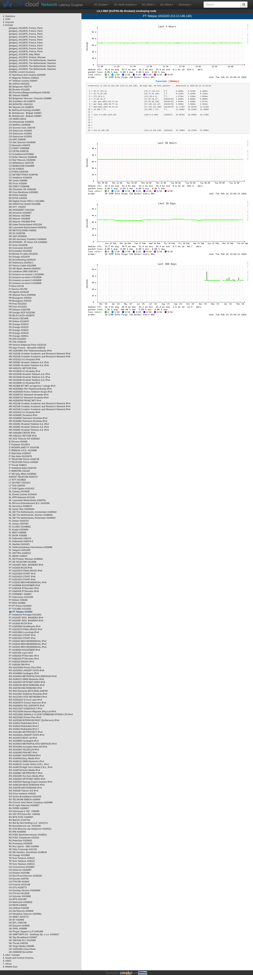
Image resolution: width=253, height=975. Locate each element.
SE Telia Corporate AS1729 (23, 849)
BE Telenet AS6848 (18, 95)
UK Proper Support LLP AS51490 (26, 931)
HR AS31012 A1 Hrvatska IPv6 (24, 359)
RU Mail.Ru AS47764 (19, 820)
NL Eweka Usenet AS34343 (23, 494)
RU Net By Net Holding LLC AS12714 (28, 823)
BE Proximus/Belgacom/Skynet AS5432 (29, 92)
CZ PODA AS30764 (18, 172)
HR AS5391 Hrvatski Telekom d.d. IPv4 (29, 424)
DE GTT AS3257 (17, 207)
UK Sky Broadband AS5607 (23, 937)
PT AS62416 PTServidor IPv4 (24, 656)
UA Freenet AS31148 (19, 884)
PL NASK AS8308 (18, 535)
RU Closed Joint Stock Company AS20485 (31, 802)
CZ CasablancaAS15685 (21, 154)
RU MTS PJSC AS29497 (21, 817)
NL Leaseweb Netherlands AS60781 (27, 500)
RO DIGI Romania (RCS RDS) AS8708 (28, 691)
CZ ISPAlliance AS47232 (21, 163)
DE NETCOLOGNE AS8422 (22, 230)
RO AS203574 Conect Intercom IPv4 (27, 702)
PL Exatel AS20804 (18, 529)
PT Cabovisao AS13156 (21, 597)
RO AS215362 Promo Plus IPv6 (25, 667)
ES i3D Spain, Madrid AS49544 (24, 268)
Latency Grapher (62, 4)
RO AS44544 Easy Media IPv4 (24, 758)
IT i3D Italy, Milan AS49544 (22, 474)
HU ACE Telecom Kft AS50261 (24, 438)
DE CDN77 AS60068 (19, 186)
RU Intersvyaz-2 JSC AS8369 (24, 811)
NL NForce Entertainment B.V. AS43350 (29, 503)
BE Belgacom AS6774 (20, 86)
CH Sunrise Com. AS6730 (22, 128)
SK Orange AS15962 (19, 855)
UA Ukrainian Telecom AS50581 (25, 914)
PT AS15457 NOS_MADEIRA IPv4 (26, 617)
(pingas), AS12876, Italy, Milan (24, 54)
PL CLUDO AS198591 (20, 526)
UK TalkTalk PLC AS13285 (22, 940)
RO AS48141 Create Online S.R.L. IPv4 (29, 764)
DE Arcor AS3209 (18, 183)
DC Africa (166, 4)
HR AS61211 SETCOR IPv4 (23, 436)
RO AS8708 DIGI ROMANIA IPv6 (25, 688)
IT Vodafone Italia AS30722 (22, 468)
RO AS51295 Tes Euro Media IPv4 (26, 776)
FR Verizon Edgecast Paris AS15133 (27, 345)
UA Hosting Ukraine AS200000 (24, 890)
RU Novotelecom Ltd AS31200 (25, 826)
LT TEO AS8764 (17, 485)
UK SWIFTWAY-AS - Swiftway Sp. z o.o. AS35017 (34, 934)
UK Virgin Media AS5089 (21, 946)
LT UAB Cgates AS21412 (21, 488)
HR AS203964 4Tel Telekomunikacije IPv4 (30, 389)
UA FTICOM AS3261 (19, 881)
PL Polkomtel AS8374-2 (21, 541)
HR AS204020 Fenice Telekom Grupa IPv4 (30, 392)
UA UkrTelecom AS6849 (21, 911)
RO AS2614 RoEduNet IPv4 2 (24, 726)
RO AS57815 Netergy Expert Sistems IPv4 (30, 782)
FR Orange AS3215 (19, 324)
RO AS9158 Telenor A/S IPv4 (23, 790)
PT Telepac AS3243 (22, 612)
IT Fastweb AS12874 (19, 444)
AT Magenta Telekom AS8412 (24, 78)
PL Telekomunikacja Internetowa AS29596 (30, 547)
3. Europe (8, 25)
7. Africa (7, 964)
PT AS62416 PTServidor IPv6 (24, 588)
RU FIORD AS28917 (19, 808)
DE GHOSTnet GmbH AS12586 (24, 204)
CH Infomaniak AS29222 (21, 122)
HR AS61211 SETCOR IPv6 (23, 368)
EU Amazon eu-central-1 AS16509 (26, 274)
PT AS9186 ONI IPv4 (19, 664)
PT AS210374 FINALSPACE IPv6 (25, 570)
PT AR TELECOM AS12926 (22, 562)
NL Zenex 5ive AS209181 (21, 509)
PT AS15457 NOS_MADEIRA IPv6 (26, 565)
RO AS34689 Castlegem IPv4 (24, 741)
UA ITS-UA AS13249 (19, 893)
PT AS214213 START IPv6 (22, 576)
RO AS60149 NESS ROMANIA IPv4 (26, 785)
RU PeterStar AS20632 (20, 840)
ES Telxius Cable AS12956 (22, 265)
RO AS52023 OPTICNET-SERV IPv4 (27, 779)
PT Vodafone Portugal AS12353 (25, 614)
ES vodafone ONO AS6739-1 (23, 271)
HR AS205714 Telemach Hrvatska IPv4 (29, 394)
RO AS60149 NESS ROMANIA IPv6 (26, 685)
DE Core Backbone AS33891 (23, 192)
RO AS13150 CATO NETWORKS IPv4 (28, 697)
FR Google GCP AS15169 (22, 312)
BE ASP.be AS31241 (19, 84)
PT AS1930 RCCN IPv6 (20, 568)
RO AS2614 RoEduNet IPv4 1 (24, 723)
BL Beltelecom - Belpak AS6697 (25, 113)
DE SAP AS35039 (18, 236)
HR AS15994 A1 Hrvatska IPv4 (24, 383)
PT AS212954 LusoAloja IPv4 (24, 632)
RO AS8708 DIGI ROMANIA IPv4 (25, 788)
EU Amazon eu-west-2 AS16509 (25, 280)
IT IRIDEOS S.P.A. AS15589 (23, 450)
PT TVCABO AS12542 (20, 609)
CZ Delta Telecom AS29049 (23, 157)
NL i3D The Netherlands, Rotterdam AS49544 (32, 518)
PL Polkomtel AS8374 (20, 538)
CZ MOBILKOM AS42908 (21, 166)
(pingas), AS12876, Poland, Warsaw (27, 57)
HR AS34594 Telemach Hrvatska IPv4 (28, 418)
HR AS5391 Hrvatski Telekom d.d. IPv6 (29, 362)
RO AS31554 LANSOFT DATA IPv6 (26, 670)
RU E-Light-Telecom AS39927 (24, 805)
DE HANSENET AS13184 (21, 210)
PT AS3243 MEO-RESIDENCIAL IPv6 (27, 582)
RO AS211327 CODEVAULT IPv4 (25, 708)
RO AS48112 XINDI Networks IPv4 (26, 761)
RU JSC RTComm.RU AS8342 (24, 814)
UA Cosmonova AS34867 (22, 867)
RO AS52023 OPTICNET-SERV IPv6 (27, 682)
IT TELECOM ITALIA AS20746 (24, 459)
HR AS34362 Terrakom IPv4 (23, 415)
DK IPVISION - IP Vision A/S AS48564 (28, 242)
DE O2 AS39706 (17, 233)
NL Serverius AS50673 (20, 506)
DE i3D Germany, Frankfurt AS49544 (27, 239)
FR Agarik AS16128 (19, 292)
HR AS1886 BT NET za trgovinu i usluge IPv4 (32, 386)
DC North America (125, 4)
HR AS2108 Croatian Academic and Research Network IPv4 (39, 403)
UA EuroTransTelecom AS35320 (25, 876)
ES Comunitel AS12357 (21, 248)
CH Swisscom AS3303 (20, 130)
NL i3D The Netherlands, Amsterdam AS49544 (32, 512)
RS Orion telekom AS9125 (22, 793)
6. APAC (7, 961)
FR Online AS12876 (19, 321)
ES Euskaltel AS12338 (20, 251)
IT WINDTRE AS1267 (19, 471)
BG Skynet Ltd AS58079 (21, 107)
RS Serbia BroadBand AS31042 (25, 796)
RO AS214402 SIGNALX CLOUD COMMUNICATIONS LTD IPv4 (41, 714)
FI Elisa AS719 (16, 286)
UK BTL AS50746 (18, 922)
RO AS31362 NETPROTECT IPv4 (25, 732)
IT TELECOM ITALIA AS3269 (23, 462)
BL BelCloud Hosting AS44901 (24, 110)
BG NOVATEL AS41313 (21, 104)
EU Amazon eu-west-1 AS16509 (25, 277)
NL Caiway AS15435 (19, 491)
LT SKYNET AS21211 (20, 482)
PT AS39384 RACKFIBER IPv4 (24, 650)
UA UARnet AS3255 (19, 908)
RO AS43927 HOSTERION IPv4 (25, 755)
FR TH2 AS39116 (17, 342)
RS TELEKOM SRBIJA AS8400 (24, 799)
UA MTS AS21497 (18, 899)
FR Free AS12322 (18, 304)
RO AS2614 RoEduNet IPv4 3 (24, 729)
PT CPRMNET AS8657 (20, 594)
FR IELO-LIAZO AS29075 (21, 315)
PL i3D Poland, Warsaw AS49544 (26, 559)
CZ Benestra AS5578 (19, 145)
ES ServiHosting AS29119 (22, 260)
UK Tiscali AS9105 (18, 943)
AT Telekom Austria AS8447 (23, 81)
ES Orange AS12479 (19, 257)
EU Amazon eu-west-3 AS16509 (25, 283)
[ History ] (174, 81)
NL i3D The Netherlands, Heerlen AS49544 (31, 515)
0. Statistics (9, 16)
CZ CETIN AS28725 (19, 151)
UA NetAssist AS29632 (20, 902)
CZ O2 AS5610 (16, 169)
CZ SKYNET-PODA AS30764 (23, 174)
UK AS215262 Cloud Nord (22, 949)
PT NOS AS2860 (17, 603)
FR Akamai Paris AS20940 (22, 295)
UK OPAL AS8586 (18, 928)
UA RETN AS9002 (18, 905)
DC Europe (101, 4)
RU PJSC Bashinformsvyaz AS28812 (28, 834)
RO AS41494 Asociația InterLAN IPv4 (28, 746)
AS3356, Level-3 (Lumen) (22, 72)
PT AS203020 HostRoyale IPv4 (24, 626)
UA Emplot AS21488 (19, 873)
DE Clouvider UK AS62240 (22, 189)
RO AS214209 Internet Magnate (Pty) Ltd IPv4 (32, 711)
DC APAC (148, 4)
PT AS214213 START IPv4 (22, 635)
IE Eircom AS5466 (18, 441)
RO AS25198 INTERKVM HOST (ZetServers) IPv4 (34, 720)
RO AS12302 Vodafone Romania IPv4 (28, 694)
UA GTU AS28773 (18, 887)
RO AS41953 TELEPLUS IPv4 (24, 749)
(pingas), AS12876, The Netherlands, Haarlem (32, 60)
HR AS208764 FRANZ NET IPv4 (25, 400)
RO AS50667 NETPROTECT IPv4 (25, 773)
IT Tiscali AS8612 (18, 465)
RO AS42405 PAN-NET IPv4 (23, 752)
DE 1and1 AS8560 (18, 180)
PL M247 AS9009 (17, 532)
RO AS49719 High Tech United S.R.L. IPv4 (30, 767)
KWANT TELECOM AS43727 (23, 477)
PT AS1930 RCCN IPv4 (20, 623)
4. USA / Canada (11, 955)
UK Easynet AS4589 (19, 925)
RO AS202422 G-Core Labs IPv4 (25, 700)
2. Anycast (8, 22)
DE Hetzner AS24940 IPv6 (22, 221)
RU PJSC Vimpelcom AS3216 (24, 837)
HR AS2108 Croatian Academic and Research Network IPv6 (39, 353)
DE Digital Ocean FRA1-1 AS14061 (26, 201)
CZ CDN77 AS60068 (19, 148)
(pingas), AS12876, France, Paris (26, 28)
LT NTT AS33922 (17, 480)
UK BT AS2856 (16, 920)
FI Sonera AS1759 (18, 289)
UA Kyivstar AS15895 (20, 896)
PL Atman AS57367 (19, 524)
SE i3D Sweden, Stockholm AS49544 (28, 852)
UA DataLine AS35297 (20, 870)
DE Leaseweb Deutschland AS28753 (27, 227)
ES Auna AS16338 (18, 245)
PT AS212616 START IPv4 (22, 573)
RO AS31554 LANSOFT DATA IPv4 (26, 735)
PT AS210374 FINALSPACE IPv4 (25, 629)
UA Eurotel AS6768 (19, 878)
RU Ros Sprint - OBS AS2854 (24, 846)
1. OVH (6, 19)
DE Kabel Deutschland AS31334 (25, 224)
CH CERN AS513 (17, 119)
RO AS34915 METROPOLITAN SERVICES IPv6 (33, 676)
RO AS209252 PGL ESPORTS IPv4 (26, 705)
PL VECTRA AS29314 (20, 553)
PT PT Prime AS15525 (20, 606)
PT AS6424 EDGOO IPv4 (21, 661)
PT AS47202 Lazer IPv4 (21, 653)
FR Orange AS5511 (19, 336)
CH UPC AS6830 (17, 139)
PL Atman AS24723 (19, 521)
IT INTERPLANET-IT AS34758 (24, 447)
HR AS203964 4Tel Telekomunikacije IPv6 (30, 350)
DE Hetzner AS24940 (19, 216)
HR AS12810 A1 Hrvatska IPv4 (24, 371)
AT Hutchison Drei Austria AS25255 (27, 75)
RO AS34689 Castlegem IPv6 (24, 673)
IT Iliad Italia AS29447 (20, 453)
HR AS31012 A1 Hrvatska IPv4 (24, 412)
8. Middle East (10, 966)
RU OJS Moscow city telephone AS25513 (30, 829)
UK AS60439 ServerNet (21, 952)
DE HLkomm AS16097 (20, 213)
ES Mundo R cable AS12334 (23, 254)
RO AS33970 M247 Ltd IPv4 (23, 738)
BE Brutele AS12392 (19, 89)
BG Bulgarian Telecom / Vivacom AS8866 (30, 98)
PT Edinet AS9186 (18, 600)
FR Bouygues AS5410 (20, 298)
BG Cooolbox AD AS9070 (22, 101)
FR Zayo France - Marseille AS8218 (27, 348)
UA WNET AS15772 (19, 917)
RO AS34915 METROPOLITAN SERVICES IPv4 (33, 744)
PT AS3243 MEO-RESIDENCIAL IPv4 (27, 641)
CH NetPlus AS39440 (19, 125)
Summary (184, 4)
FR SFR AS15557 (17, 339)
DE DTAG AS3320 (18, 195)
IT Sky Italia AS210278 (20, 456)
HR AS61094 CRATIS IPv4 (22, 433)
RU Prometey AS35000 (20, 843)
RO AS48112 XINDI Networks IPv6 (26, 679)
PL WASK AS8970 (18, 556)
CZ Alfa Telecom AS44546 (22, 142)
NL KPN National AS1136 (22, 497)
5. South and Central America (18, 958)
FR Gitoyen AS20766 (19, 309)
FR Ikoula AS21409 (18, 318)
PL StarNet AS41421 (19, 544)
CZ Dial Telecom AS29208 (22, 160)
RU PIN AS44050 (17, 832)
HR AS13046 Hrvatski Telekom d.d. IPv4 (29, 374)
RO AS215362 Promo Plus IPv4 (25, 717)
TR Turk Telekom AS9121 (22, 858)
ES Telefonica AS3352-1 (21, 262)
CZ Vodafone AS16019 (20, 177)
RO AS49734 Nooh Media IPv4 (24, 770)
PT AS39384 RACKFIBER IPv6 (24, 585)
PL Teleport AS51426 (19, 550)
